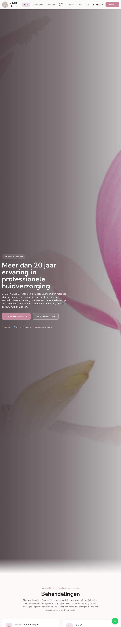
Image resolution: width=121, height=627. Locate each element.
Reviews (70, 4)
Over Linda (61, 4)
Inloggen (98, 4)
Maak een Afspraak (16, 316)
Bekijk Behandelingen (46, 316)
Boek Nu (112, 4)
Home (26, 4)
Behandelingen (37, 4)
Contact (80, 4)
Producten (51, 4)
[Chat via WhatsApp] (115, 621)
